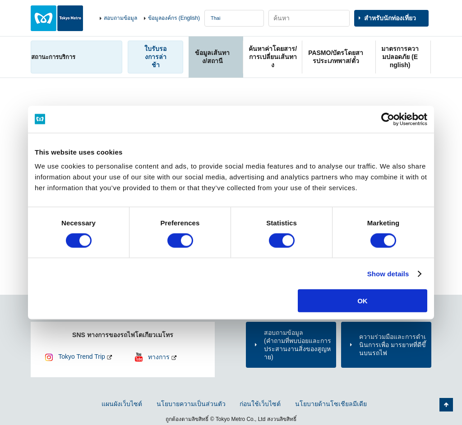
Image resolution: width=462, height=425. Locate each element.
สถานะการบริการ (53, 57)
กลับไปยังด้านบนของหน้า (446, 404)
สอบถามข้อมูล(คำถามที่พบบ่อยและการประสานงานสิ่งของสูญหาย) (297, 345)
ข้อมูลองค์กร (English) (174, 18)
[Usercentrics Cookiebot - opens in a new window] (387, 119)
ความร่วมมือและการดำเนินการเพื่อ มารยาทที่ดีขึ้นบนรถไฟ (392, 344)
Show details (388, 273)
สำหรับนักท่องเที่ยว (390, 18)
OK (362, 301)
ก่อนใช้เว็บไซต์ (260, 403)
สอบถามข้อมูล (120, 18)
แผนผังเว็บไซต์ (122, 403)
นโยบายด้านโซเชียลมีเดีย (331, 403)
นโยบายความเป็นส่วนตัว (191, 403)
